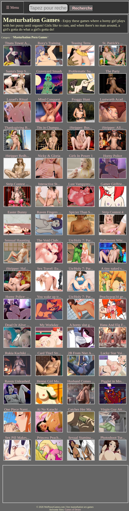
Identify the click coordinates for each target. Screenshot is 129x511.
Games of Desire (73, 509)
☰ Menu (12, 7)
